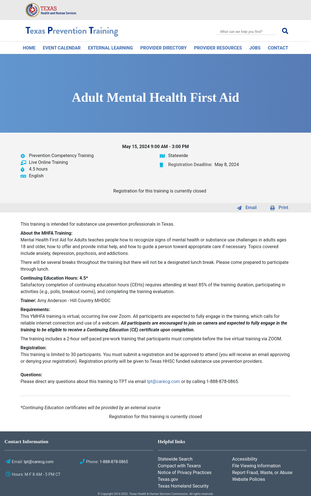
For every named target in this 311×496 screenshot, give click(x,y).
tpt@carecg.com (163, 381)
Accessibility (245, 459)
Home (29, 48)
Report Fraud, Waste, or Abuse (262, 472)
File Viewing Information (256, 465)
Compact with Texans (179, 465)
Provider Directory (163, 48)
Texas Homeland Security (183, 486)
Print (283, 207)
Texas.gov (168, 479)
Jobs (254, 48)
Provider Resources (218, 48)
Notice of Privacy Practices (184, 472)
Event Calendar (61, 48)
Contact (278, 48)
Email (251, 207)
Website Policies (248, 479)
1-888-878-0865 (114, 461)
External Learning (110, 48)
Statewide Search (175, 459)
